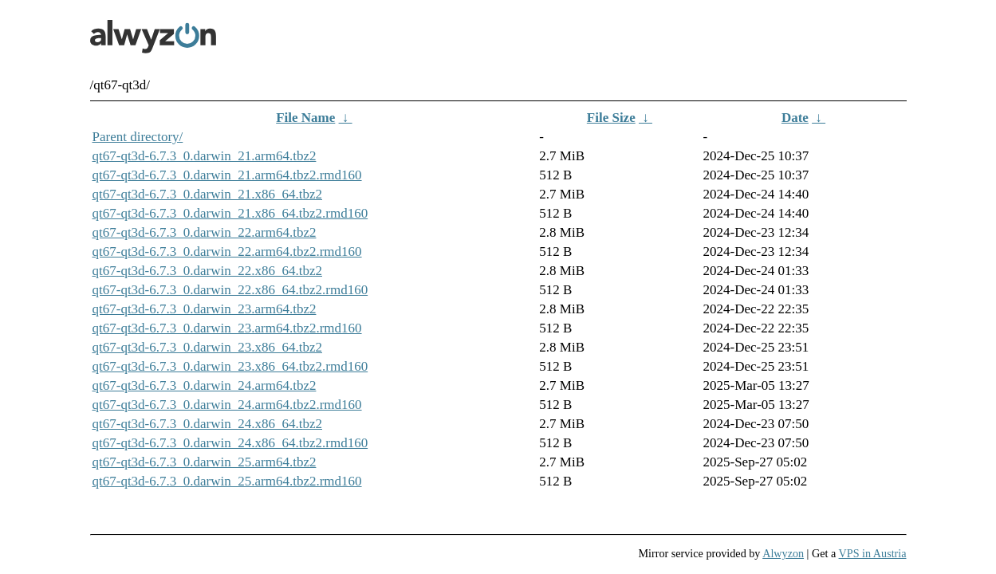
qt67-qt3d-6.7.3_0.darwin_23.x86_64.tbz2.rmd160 (230, 366)
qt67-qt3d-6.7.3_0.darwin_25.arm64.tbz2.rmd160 (227, 481)
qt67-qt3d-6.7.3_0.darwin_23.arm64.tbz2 (205, 308)
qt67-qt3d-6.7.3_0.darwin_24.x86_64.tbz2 (208, 423)
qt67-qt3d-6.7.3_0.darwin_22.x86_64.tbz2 (208, 270)
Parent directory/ (138, 136)
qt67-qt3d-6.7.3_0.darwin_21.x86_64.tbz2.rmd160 (230, 213)
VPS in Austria (873, 553)
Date (795, 117)
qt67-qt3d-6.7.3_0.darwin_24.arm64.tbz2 (205, 385)
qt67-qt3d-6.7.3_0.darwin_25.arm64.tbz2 (205, 462)
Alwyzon (783, 553)
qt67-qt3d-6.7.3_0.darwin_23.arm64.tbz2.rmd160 (227, 328)
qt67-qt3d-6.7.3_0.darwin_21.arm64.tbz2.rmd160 (227, 175)
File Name (305, 117)
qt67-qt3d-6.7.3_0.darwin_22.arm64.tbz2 (205, 232)
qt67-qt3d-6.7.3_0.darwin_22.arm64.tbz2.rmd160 (227, 251)
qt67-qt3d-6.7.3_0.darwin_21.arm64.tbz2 (205, 155)
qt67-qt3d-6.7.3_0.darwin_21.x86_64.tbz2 (208, 194)
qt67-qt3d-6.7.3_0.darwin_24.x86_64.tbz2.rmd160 (230, 442)
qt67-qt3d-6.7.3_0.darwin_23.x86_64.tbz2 (208, 347)
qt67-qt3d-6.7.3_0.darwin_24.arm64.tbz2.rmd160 (227, 404)
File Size (611, 117)
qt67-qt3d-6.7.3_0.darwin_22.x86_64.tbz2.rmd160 (230, 289)
